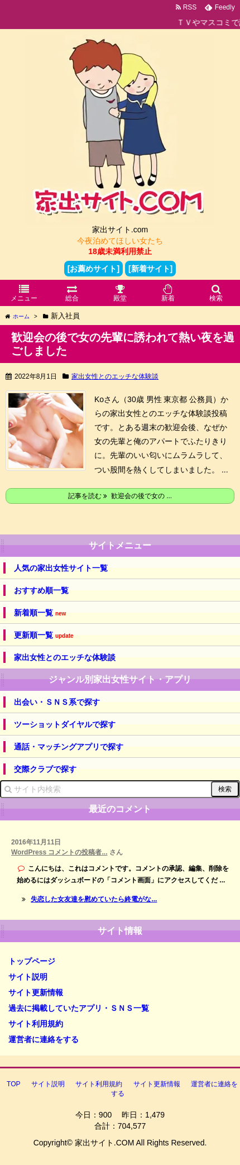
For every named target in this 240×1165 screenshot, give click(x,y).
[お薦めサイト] (93, 268)
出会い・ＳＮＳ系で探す (57, 702)
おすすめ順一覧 (41, 590)
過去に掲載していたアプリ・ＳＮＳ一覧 (78, 1008)
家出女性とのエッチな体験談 (115, 376)
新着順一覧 (40, 613)
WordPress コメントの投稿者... (59, 852)
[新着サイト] (150, 268)
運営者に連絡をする (43, 1039)
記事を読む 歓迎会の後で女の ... (120, 496)
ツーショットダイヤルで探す (65, 724)
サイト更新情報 (35, 992)
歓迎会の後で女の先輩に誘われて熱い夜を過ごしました (122, 344)
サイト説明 (27, 976)
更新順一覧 (44, 635)
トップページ (31, 961)
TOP (13, 1084)
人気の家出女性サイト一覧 (61, 568)
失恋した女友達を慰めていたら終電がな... (94, 899)
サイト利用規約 (35, 1023)
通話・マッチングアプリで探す (68, 747)
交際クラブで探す (45, 769)
